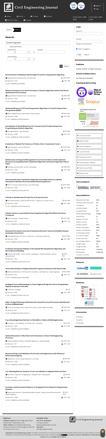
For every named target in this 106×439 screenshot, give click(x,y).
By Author (40, 49)
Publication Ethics (84, 157)
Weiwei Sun (11, 359)
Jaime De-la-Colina (31, 307)
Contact (27, 20)
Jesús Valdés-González (45, 307)
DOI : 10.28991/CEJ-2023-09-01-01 (18, 295)
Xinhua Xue (30, 236)
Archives (48, 16)
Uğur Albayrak (12, 147)
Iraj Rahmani (31, 78)
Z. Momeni (11, 290)
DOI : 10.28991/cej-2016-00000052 (18, 137)
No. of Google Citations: (83, 241)
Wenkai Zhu (46, 236)
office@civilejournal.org (44, 429)
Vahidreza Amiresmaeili (15, 167)
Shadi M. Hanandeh (14, 254)
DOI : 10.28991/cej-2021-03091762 (18, 277)
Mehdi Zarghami (10, 394)
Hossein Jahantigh (30, 167)
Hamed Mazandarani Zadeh (31, 392)
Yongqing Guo (26, 375)
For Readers (79, 317)
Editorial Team (11, 20)
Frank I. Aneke (26, 254)
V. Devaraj (39, 323)
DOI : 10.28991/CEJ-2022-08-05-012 (18, 206)
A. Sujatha (11, 323)
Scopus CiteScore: (81, 238)
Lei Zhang (38, 236)
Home (8, 16)
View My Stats (89, 305)
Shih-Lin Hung (12, 185)
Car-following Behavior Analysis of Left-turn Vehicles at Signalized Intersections (35, 371)
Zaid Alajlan (35, 254)
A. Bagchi (18, 290)
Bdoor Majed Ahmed (14, 113)
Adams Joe (40, 200)
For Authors (79, 320)
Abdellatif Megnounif (32, 341)
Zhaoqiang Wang (13, 236)
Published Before (12, 56)
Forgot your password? (83, 44)
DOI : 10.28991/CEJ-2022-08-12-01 (18, 190)
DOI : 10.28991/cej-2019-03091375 (18, 119)
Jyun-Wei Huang (33, 185)
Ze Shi (18, 359)
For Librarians (80, 323)
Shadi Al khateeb (45, 254)
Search (66, 66)
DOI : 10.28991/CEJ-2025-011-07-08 (18, 262)
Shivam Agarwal (54, 272)
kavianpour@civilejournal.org (46, 425)
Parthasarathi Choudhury (30, 272)
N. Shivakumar (30, 323)
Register (97, 6)
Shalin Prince (49, 200)
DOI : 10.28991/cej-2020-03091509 (18, 364)
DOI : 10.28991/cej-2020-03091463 (18, 380)
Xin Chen (23, 236)
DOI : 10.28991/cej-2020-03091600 (18, 153)
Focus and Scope (84, 135)
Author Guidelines (84, 146)
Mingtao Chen (36, 375)
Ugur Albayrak (24, 131)
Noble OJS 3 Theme (59, 437)
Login (96, 9)
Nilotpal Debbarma (14, 272)
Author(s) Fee (82, 173)
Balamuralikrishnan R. (28, 200)
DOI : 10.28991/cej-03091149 (16, 101)
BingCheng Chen (26, 359)
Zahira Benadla (45, 341)
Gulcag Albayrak (13, 131)
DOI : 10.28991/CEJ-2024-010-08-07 (18, 224)
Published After (12, 49)
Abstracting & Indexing (86, 162)
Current (34, 16)
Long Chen (17, 375)
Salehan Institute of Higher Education (88, 69)
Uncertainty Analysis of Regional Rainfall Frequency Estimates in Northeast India (35, 269)
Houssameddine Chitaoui (16, 341)
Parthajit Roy (44, 272)
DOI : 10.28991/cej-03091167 (16, 84)
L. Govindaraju (20, 323)
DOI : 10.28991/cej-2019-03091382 (18, 242)
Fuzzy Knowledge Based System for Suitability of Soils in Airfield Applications (34, 320)
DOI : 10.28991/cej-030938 (15, 173)
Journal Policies (83, 152)
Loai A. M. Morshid (23, 147)
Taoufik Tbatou (23, 218)
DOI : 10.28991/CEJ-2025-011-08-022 (18, 347)
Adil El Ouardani (13, 218)
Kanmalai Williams (14, 200)
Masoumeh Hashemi (14, 392)
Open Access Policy (84, 168)
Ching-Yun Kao (23, 185)
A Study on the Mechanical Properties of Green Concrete (26, 197)
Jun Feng (35, 359)
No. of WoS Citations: (82, 235)
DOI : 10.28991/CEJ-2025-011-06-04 (18, 313)
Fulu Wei (10, 375)
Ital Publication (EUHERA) (84, 78)
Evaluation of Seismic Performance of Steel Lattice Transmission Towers (32, 144)
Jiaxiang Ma (46, 375)
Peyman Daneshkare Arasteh (51, 392)
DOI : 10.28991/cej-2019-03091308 (18, 400)
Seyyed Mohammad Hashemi (17, 78)
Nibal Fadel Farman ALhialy (31, 113)
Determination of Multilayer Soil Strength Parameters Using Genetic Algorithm (34, 75)
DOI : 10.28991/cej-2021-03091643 (18, 329)
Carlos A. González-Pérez (16, 307)
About (20, 16)
